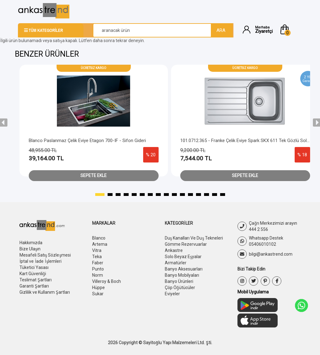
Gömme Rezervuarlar (186, 244)
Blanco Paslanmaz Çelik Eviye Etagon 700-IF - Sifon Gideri (87, 140)
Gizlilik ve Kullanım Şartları (44, 292)
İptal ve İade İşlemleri (40, 261)
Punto (98, 268)
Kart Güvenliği (32, 273)
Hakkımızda (30, 242)
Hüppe (98, 287)
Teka (97, 256)
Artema (99, 244)
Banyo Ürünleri (179, 281)
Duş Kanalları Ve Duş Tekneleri (194, 238)
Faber (97, 262)
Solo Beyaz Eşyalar (183, 256)
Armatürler (175, 262)
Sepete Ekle (93, 175)
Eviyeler (172, 293)
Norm (97, 275)
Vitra (96, 250)
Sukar (98, 293)
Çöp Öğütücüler (180, 287)
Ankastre (174, 250)
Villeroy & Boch (106, 281)
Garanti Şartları (34, 286)
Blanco (98, 238)
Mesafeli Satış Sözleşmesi (45, 255)
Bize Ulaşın (30, 248)
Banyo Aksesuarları (184, 268)
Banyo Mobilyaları (182, 275)
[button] (290, 29)
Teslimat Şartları (35, 279)
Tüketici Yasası (34, 267)
